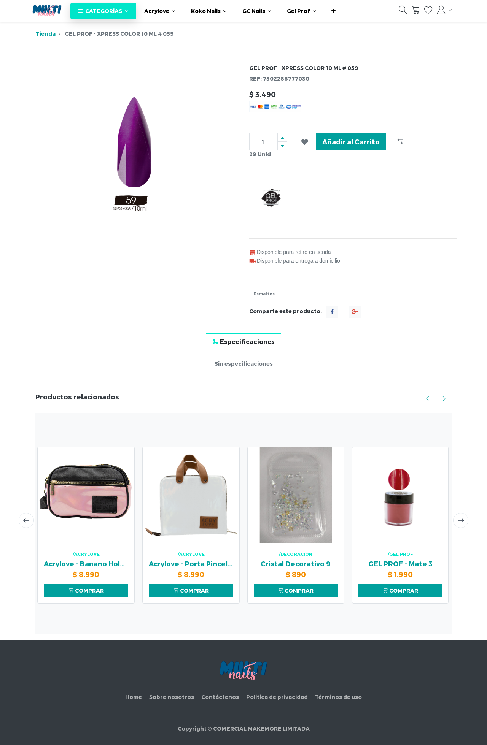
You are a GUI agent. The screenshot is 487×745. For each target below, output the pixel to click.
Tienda (46, 33)
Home (133, 697)
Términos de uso (338, 697)
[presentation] (25, 520)
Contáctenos (220, 697)
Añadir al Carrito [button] (351, 142)
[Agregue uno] (282, 137)
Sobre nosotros (171, 697)
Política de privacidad (277, 697)
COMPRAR (86, 590)
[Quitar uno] (282, 146)
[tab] (243, 341)
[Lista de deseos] (428, 12)
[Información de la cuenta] (444, 10)
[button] (333, 11)
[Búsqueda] (403, 12)
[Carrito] (416, 12)
